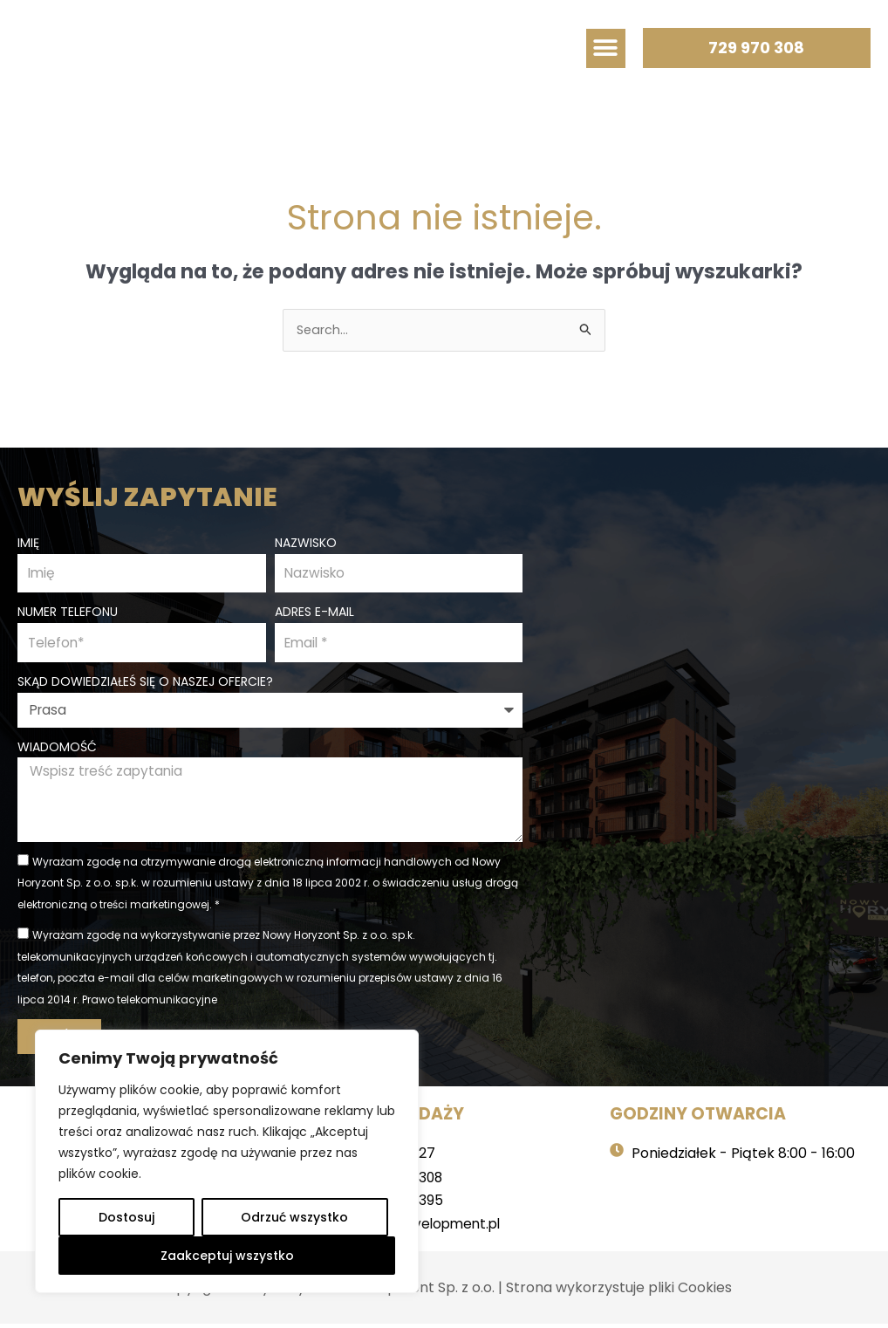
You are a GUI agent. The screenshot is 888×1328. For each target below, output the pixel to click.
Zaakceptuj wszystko (227, 1255)
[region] (227, 1161)
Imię (28, 541)
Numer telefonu (67, 611)
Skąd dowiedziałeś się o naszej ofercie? (145, 682)
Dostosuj (126, 1217)
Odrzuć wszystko (294, 1217)
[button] (605, 48)
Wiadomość (57, 747)
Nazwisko (306, 541)
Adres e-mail (314, 611)
